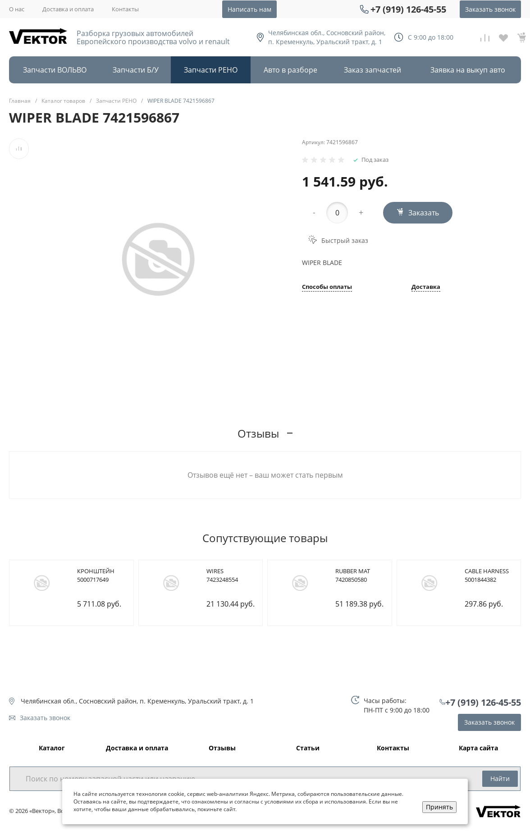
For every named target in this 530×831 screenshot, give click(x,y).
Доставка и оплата (68, 9)
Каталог (52, 748)
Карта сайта (478, 748)
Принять (439, 807)
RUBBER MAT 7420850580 (352, 575)
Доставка (425, 287)
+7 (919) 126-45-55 (408, 9)
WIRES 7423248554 (222, 575)
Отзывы (222, 748)
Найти (500, 778)
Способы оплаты (327, 287)
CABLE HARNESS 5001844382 (487, 575)
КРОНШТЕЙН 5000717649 (95, 575)
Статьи (308, 748)
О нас (16, 9)
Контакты (125, 9)
